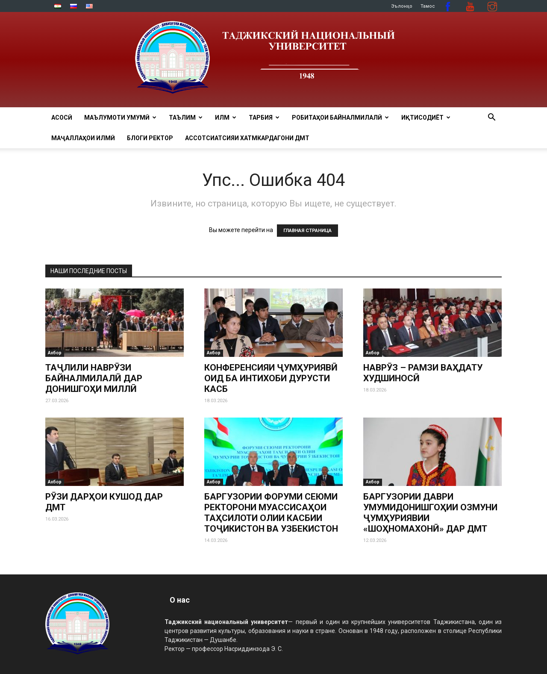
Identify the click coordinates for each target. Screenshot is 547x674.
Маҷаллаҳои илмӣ (83, 138)
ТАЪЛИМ (186, 117)
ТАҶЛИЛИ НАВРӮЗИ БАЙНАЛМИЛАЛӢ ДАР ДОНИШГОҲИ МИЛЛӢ (93, 378)
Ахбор (55, 352)
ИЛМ (225, 117)
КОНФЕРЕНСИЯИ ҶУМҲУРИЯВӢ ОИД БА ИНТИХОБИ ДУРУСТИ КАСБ (271, 378)
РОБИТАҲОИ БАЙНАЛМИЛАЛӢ (340, 117)
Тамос (428, 6)
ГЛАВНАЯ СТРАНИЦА (307, 230)
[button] (491, 118)
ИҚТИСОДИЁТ (425, 117)
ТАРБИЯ (264, 117)
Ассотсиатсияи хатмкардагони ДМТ (247, 138)
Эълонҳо (401, 6)
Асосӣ (61, 117)
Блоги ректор (150, 138)
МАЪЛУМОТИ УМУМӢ (120, 117)
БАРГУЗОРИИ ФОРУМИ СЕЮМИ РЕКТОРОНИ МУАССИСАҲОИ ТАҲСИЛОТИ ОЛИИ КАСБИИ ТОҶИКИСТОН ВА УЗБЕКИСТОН (271, 513)
